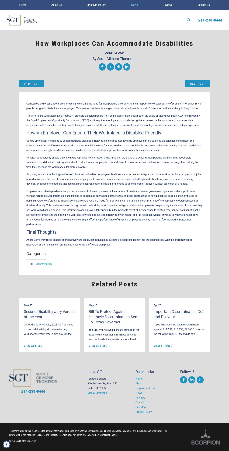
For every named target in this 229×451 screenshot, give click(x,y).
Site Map (140, 407)
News (138, 392)
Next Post (197, 83)
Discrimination (43, 263)
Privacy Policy (143, 411)
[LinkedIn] (191, 379)
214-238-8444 (210, 20)
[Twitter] (200, 379)
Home (139, 378)
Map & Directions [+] (99, 392)
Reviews (140, 397)
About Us (140, 383)
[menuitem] (23, 5)
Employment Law (145, 388)
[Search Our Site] (188, 20)
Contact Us (141, 402)
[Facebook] (183, 379)
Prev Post (31, 83)
